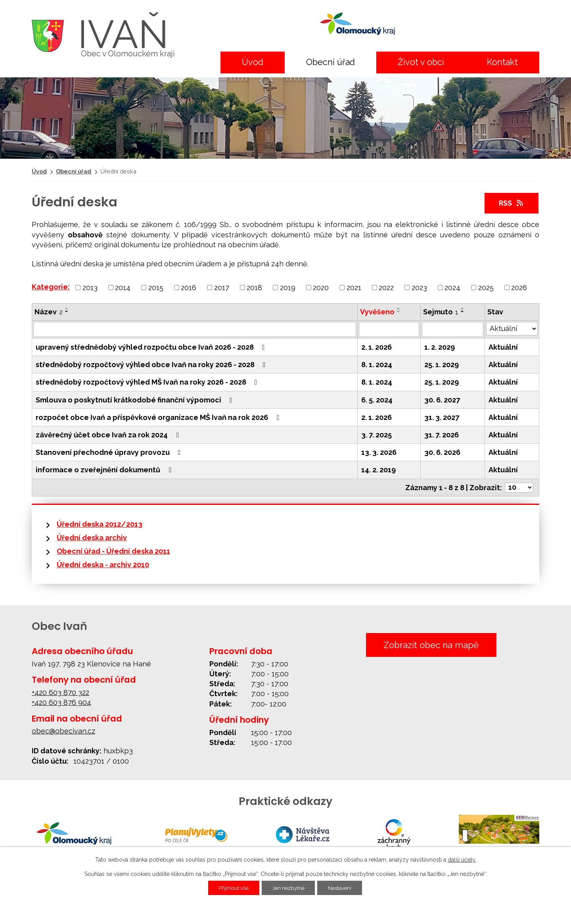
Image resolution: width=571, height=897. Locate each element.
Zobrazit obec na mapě (430, 645)
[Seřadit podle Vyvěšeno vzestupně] (399, 308)
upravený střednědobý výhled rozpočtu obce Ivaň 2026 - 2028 (152, 347)
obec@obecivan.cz (63, 731)
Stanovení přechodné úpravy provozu (110, 452)
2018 (254, 287)
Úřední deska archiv (92, 537)
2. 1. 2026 (376, 347)
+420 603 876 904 (61, 702)
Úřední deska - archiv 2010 (103, 564)
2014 (122, 287)
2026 (519, 287)
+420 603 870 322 (60, 692)
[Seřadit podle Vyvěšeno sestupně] (399, 311)
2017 (221, 287)
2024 (452, 287)
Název (48, 312)
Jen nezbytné (288, 888)
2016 (188, 287)
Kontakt (502, 62)
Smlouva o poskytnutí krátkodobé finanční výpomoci (136, 400)
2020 (321, 287)
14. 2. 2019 (378, 470)
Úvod (252, 62)
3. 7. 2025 (376, 435)
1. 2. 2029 (439, 347)
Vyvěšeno (377, 312)
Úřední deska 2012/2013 (99, 524)
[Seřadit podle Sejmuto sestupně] (462, 311)
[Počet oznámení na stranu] (519, 488)
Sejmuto (440, 312)
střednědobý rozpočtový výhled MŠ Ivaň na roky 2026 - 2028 (148, 382)
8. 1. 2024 (376, 364)
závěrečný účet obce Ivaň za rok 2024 (109, 435)
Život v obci (421, 62)
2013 (90, 287)
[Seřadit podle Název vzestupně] (67, 308)
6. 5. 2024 (377, 400)
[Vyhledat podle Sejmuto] (452, 329)
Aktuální (503, 347)
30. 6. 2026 (442, 452)
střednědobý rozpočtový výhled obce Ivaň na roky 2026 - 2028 (152, 364)
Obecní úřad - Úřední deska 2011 (113, 551)
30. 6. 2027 (442, 400)
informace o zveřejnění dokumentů (105, 470)
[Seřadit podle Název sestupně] (67, 311)
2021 (354, 287)
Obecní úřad (330, 62)
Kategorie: (51, 287)
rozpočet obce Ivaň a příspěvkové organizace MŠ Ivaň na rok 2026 (159, 417)
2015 (155, 287)
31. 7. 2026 (441, 435)
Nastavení (343, 888)
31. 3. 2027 (441, 417)
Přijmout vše (231, 888)
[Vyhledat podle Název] (194, 329)
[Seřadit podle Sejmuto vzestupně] (462, 308)
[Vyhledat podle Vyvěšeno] (389, 329)
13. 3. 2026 (379, 452)
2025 (486, 287)
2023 (419, 287)
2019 (287, 287)
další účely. (462, 860)
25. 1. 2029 (441, 364)
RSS (512, 203)
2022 (386, 287)
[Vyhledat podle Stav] (512, 328)
